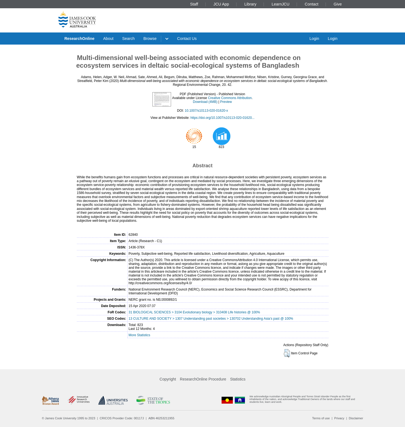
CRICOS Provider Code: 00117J (122, 418)
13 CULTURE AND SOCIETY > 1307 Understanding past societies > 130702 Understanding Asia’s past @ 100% (211, 319)
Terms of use (321, 418)
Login (314, 38)
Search (128, 38)
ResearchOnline (79, 38)
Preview (226, 102)
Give (338, 4)
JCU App (221, 4)
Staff (194, 4)
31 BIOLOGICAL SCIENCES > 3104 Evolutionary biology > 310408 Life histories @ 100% (194, 312)
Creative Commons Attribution (230, 98)
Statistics (237, 379)
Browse (150, 38)
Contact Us (187, 38)
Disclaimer (356, 418)
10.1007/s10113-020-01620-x (206, 111)
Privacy (339, 418)
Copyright (168, 379)
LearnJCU (280, 4)
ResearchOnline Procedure (203, 379)
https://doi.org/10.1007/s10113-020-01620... (223, 118)
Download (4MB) (205, 102)
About (108, 38)
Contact (312, 4)
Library (250, 4)
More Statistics (139, 335)
